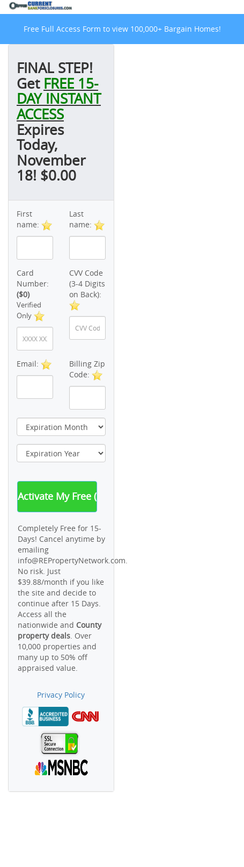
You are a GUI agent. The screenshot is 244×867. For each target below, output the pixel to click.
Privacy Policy (61, 695)
